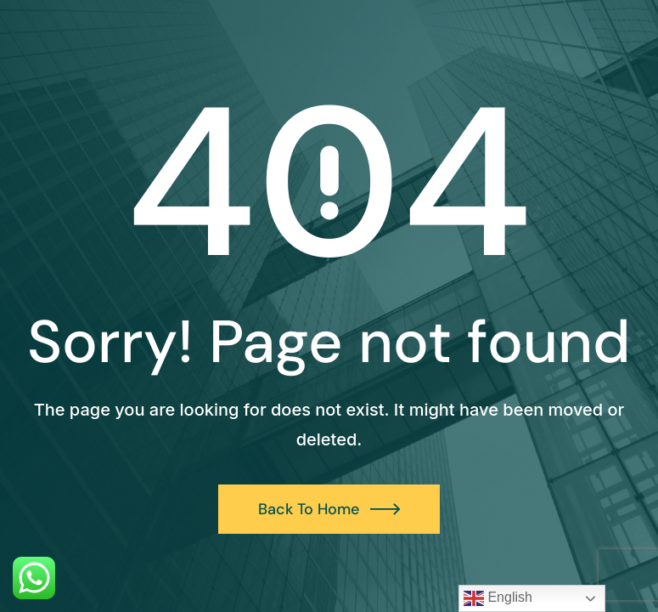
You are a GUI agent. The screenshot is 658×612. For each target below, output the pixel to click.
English (498, 598)
